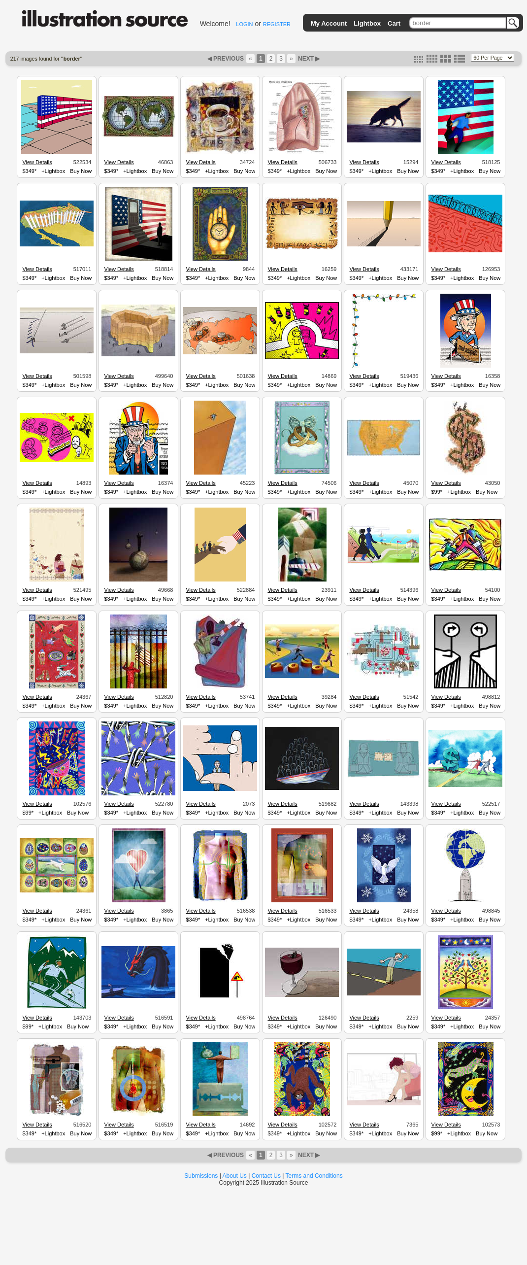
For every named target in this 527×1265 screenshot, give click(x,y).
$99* (436, 492)
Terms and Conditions (314, 1175)
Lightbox (367, 23)
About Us (235, 1175)
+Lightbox (53, 171)
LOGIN (244, 24)
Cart (394, 23)
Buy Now (81, 171)
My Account (329, 23)
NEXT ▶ (308, 58)
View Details (37, 162)
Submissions (201, 1175)
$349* (29, 171)
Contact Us (266, 1175)
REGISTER (277, 24)
